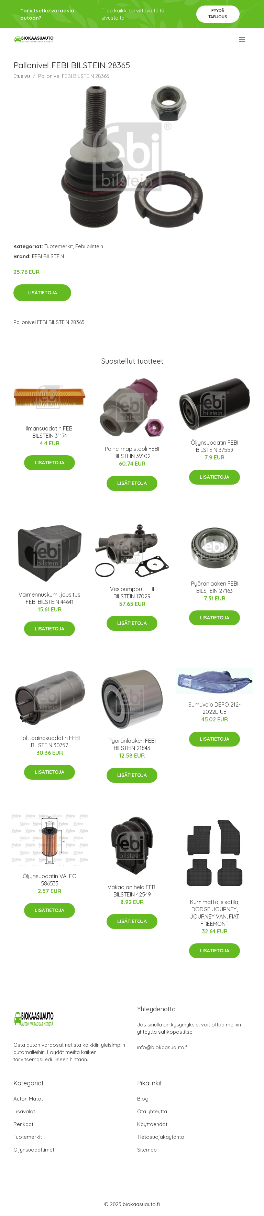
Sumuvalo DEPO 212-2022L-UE (214, 708)
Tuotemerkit (58, 246)
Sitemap (147, 1149)
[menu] (242, 39)
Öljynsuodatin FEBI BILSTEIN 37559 (214, 446)
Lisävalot (24, 1111)
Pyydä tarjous (217, 13)
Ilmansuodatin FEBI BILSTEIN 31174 (50, 432)
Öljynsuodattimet (33, 1149)
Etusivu (21, 76)
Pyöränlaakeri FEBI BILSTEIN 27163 (214, 587)
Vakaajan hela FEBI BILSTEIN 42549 (132, 891)
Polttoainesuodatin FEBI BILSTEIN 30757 (50, 741)
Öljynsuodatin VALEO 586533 (50, 880)
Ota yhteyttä (152, 1111)
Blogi (143, 1098)
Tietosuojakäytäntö (160, 1137)
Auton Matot (28, 1098)
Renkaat (23, 1124)
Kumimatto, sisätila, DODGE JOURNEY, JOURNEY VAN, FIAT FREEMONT (214, 913)
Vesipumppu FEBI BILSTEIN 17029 (132, 593)
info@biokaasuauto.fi (162, 1047)
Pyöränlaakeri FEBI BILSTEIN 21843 (132, 744)
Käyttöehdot (152, 1124)
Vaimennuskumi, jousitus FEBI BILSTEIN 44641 (49, 598)
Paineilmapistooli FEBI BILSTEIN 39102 (132, 452)
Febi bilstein (89, 246)
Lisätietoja (42, 293)
